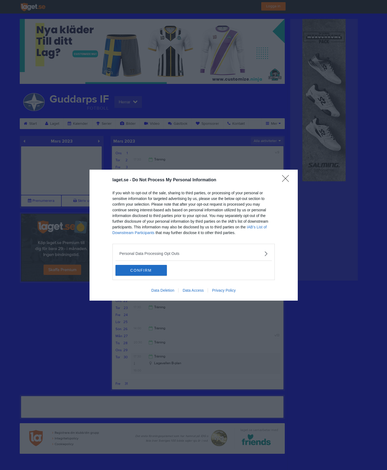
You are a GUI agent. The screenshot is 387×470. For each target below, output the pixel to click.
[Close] (287, 180)
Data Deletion (162, 290)
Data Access (193, 290)
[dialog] (194, 235)
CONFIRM (141, 270)
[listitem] (194, 254)
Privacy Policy (224, 290)
